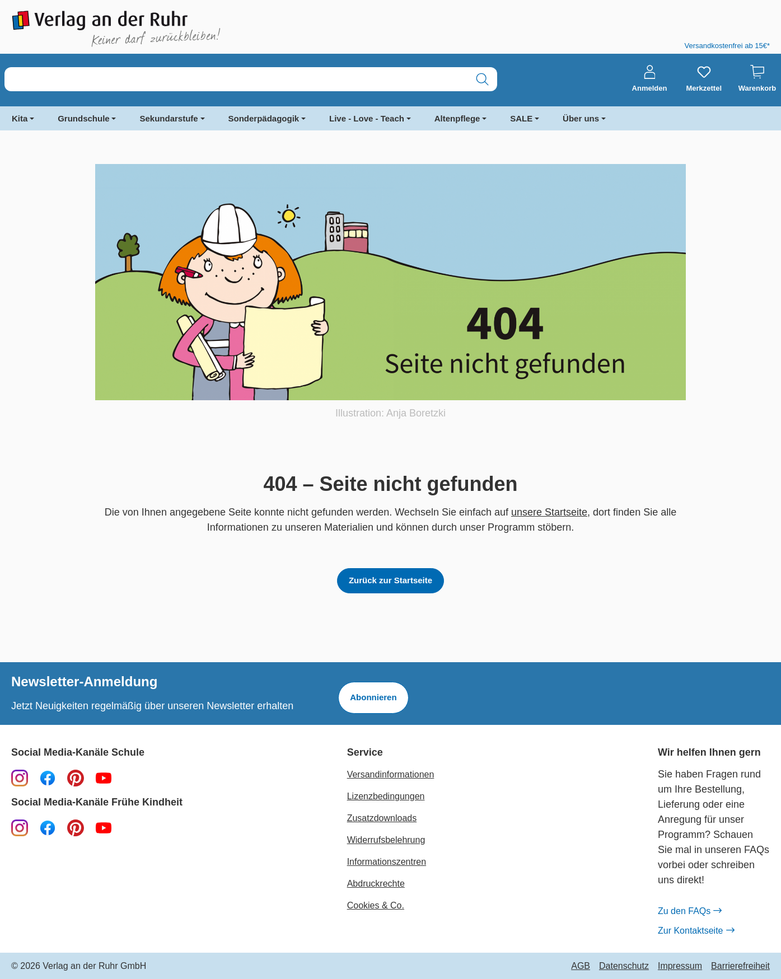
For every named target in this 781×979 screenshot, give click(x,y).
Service (365, 752)
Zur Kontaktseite (696, 931)
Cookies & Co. (375, 905)
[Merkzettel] (703, 78)
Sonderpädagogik (264, 118)
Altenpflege (457, 118)
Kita (19, 118)
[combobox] (236, 79)
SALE (521, 118)
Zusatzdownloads (382, 818)
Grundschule (84, 118)
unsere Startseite (549, 512)
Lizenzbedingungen (386, 796)
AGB (580, 966)
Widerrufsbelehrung (386, 840)
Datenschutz (624, 966)
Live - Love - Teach (366, 118)
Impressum (680, 966)
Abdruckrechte (376, 883)
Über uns (581, 118)
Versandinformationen (390, 774)
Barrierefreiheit (740, 966)
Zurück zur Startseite (390, 580)
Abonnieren (373, 697)
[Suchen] (482, 79)
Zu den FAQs (689, 911)
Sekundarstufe (168, 118)
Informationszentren (386, 861)
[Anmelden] (650, 78)
